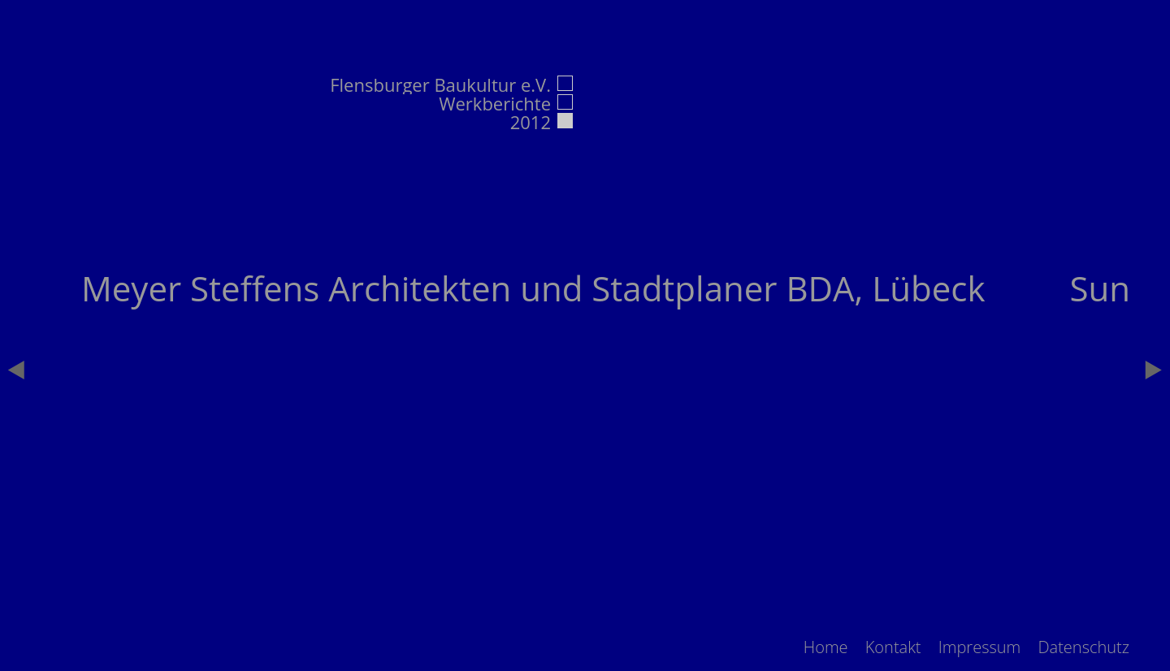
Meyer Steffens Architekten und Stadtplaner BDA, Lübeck (533, 288)
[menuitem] (826, 647)
